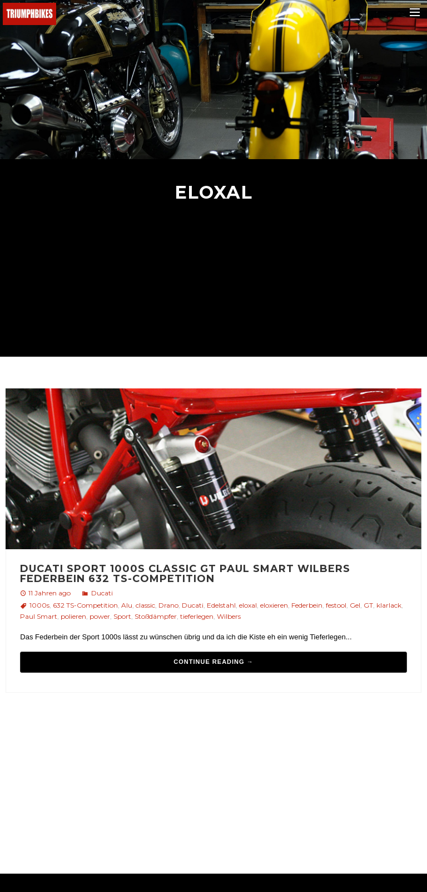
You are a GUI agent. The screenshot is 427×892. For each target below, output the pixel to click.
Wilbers (229, 616)
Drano (168, 605)
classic (145, 605)
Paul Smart (38, 616)
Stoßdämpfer (156, 616)
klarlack (388, 605)
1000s (39, 605)
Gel (355, 605)
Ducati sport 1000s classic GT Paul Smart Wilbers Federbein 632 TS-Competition (185, 574)
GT (368, 605)
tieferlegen (197, 616)
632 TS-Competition (85, 605)
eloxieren (274, 605)
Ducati (102, 593)
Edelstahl (221, 605)
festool (336, 605)
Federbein (306, 605)
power (100, 616)
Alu (126, 605)
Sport (122, 616)
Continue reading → (213, 661)
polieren (73, 616)
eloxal (248, 605)
